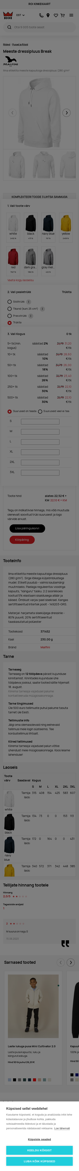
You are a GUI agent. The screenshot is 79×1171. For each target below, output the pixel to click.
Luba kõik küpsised (39, 1161)
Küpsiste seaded (39, 1139)
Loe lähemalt (62, 1128)
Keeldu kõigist (39, 1150)
